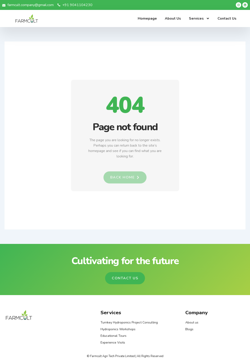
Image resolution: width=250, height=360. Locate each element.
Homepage (147, 18)
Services (199, 18)
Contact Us (227, 18)
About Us (173, 18)
